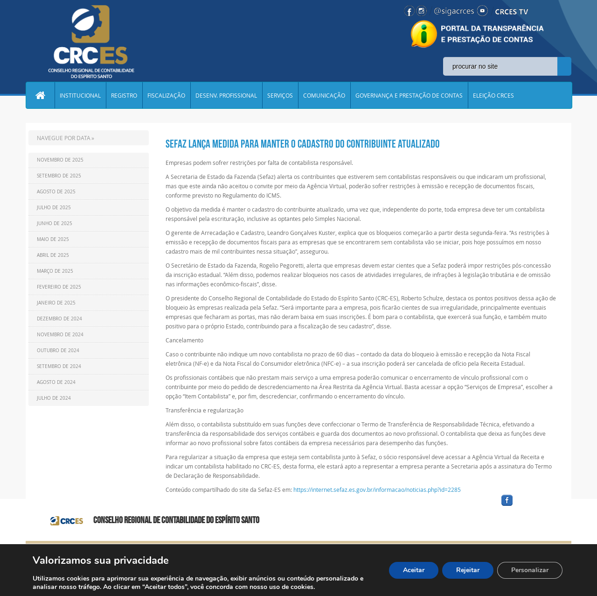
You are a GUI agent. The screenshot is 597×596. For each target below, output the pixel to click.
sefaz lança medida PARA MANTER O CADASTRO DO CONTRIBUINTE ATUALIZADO (303, 144)
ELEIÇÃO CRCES (493, 95)
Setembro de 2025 (59, 176)
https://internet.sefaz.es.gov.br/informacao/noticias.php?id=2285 (377, 489)
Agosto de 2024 (56, 382)
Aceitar (413, 570)
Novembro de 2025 (60, 160)
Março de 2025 (55, 271)
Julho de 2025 (54, 208)
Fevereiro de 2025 (59, 287)
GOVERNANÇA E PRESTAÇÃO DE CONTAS (409, 95)
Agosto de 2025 (56, 192)
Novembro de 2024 (60, 335)
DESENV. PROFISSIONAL (226, 95)
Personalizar (529, 570)
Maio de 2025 (53, 239)
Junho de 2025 (54, 223)
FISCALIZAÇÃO (166, 95)
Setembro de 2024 (59, 366)
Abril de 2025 (53, 255)
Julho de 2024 (54, 398)
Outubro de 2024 (58, 351)
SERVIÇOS (280, 95)
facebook (529, 506)
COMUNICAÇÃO (324, 95)
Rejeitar (467, 570)
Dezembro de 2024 (59, 319)
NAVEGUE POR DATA (63, 138)
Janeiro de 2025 (56, 303)
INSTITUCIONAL (80, 95)
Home (40, 95)
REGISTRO (124, 95)
